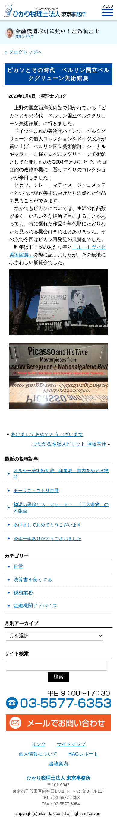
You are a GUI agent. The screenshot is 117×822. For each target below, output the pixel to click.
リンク (38, 744)
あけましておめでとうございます (47, 434)
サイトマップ (71, 744)
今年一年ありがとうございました (47, 538)
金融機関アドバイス (35, 605)
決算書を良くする (33, 579)
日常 (18, 566)
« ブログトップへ (23, 52)
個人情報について (38, 753)
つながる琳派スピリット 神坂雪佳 (69, 443)
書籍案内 (58, 763)
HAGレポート (83, 753)
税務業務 (23, 592)
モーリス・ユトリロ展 (36, 490)
